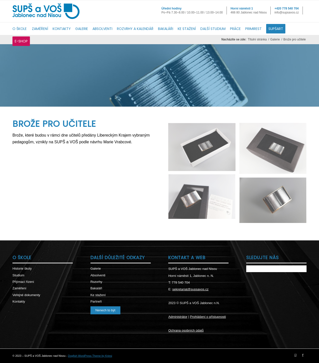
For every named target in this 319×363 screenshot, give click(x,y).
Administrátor (177, 317)
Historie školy (22, 268)
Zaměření (19, 288)
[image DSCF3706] (203, 149)
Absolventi (97, 275)
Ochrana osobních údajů (186, 330)
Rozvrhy (96, 282)
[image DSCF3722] (203, 199)
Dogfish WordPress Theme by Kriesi (90, 355)
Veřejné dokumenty (26, 295)
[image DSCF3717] (274, 150)
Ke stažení (98, 295)
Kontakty (18, 301)
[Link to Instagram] (295, 355)
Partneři (96, 301)
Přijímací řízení (23, 282)
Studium (18, 275)
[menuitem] (22, 28)
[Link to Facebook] (303, 355)
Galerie (95, 268)
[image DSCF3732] (274, 202)
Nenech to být (105, 310)
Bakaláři (96, 288)
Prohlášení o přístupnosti (208, 317)
